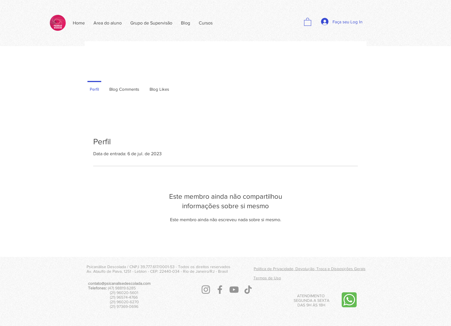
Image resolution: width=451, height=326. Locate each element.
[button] (307, 21)
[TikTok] (248, 289)
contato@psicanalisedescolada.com (119, 283)
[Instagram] (205, 289)
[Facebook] (220, 289)
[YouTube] (234, 289)
